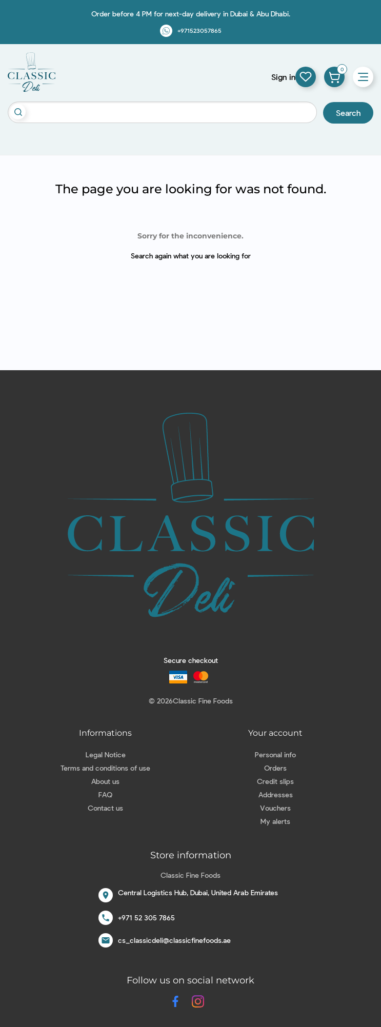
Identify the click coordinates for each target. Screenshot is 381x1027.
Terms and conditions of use (105, 767)
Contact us (105, 807)
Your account (275, 733)
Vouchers (275, 807)
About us (105, 781)
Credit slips (275, 781)
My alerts (275, 821)
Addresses (275, 794)
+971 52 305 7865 (146, 917)
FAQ (105, 794)
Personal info (275, 754)
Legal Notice (106, 754)
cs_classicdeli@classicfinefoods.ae (174, 940)
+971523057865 (199, 30)
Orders (275, 767)
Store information (190, 855)
